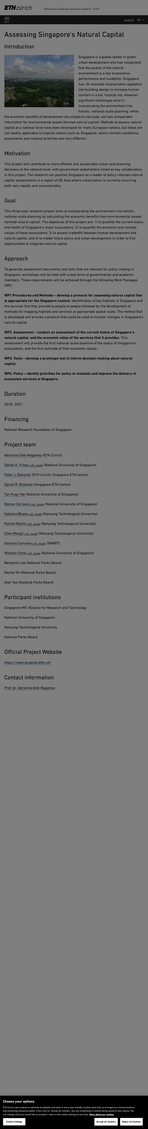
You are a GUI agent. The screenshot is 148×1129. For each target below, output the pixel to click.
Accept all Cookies (106, 1121)
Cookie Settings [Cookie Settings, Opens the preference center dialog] (14, 1121)
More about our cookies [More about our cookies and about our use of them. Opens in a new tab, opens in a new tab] (101, 1114)
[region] (74, 1112)
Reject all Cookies (131, 1121)
